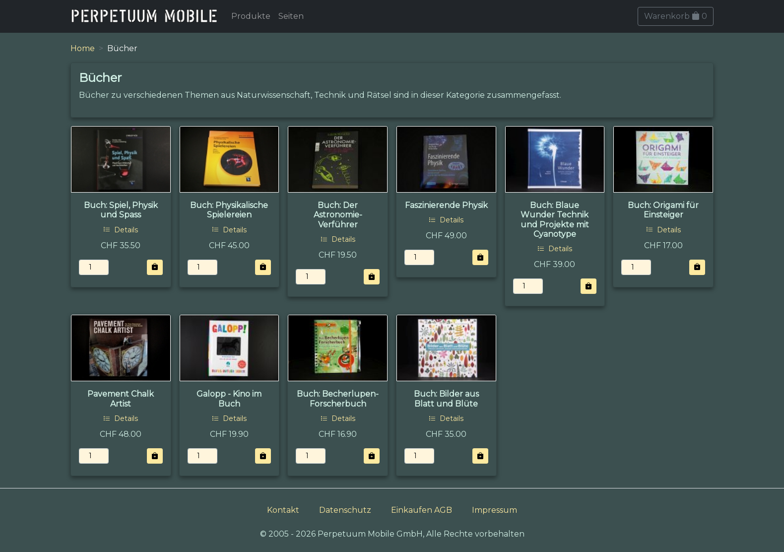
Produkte (250, 16)
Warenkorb (675, 16)
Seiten (291, 16)
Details (120, 229)
